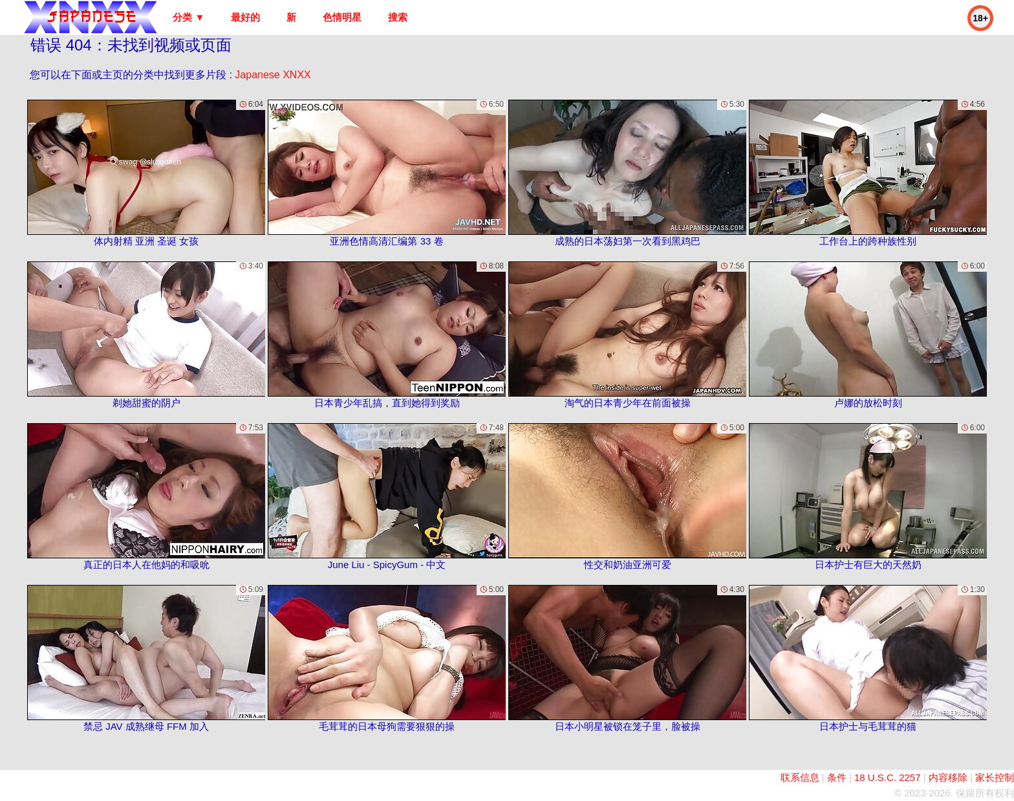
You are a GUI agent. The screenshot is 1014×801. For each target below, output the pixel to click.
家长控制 (994, 777)
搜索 (397, 17)
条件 (837, 777)
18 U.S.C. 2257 (887, 777)
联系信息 (800, 777)
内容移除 (948, 777)
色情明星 (342, 17)
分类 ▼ (188, 17)
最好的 (245, 17)
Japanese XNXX (272, 74)
